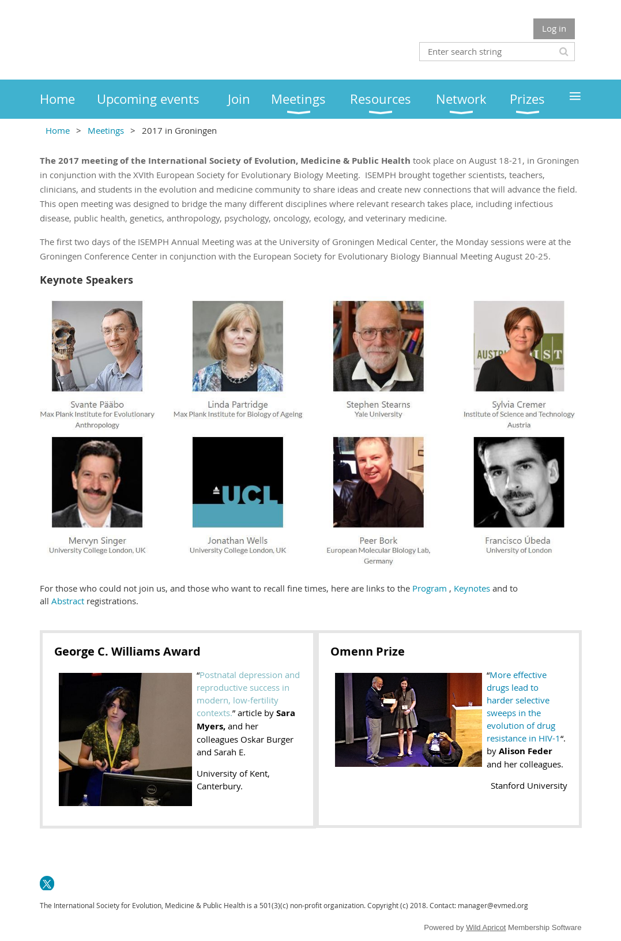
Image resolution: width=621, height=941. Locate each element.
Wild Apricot (486, 927)
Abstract (67, 601)
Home (58, 130)
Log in (554, 28)
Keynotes (473, 588)
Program (429, 588)
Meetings (106, 130)
